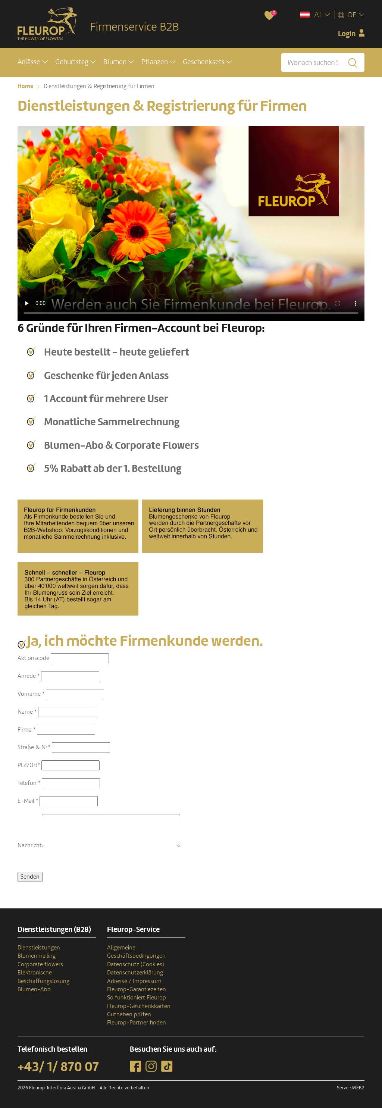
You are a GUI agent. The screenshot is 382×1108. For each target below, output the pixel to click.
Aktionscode (33, 658)
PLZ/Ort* (29, 765)
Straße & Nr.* (34, 747)
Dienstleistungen (39, 947)
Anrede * (29, 676)
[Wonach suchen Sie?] (322, 62)
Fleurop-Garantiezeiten (136, 989)
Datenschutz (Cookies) (135, 964)
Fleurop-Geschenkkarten (138, 1006)
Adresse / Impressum (134, 981)
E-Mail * (28, 801)
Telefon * (29, 783)
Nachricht (30, 845)
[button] (33, 62)
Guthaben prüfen (129, 1014)
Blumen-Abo (34, 989)
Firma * (26, 729)
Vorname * (31, 694)
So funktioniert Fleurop (136, 997)
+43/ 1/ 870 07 (58, 1067)
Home (25, 86)
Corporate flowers (40, 964)
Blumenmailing (37, 955)
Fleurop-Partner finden (136, 1022)
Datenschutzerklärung (135, 972)
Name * (27, 711)
